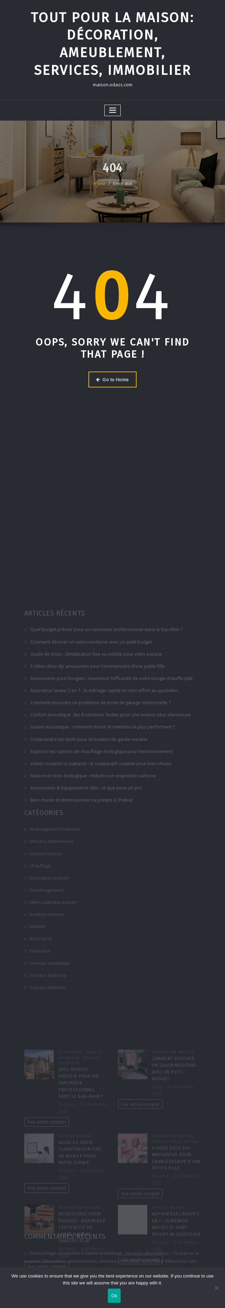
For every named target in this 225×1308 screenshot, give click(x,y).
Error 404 (122, 191)
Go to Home (112, 379)
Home (99, 191)
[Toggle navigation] (112, 110)
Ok (114, 1295)
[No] (216, 1287)
